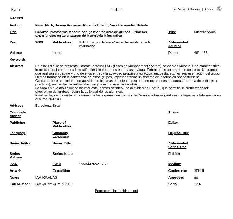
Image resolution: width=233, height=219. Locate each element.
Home (15, 9)
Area (13, 170)
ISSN (14, 164)
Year (13, 42)
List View (179, 9)
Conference (177, 170)
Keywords (18, 59)
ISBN (57, 164)
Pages (173, 52)
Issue (57, 52)
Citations (194, 9)
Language (18, 133)
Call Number (20, 184)
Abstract (16, 66)
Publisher (17, 122)
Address (16, 105)
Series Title (62, 143)
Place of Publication (62, 124)
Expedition (61, 170)
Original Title (178, 133)
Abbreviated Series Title (178, 145)
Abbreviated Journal (178, 44)
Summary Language (61, 134)
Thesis (173, 112)
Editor (173, 122)
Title (13, 32)
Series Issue (63, 153)
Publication (62, 42)
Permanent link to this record (116, 191)
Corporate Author (18, 114)
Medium (174, 164)
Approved (176, 177)
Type (172, 32)
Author (15, 25)
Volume (16, 52)
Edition (174, 153)
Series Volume (16, 155)
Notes (14, 177)
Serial (172, 184)
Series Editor (20, 143)
